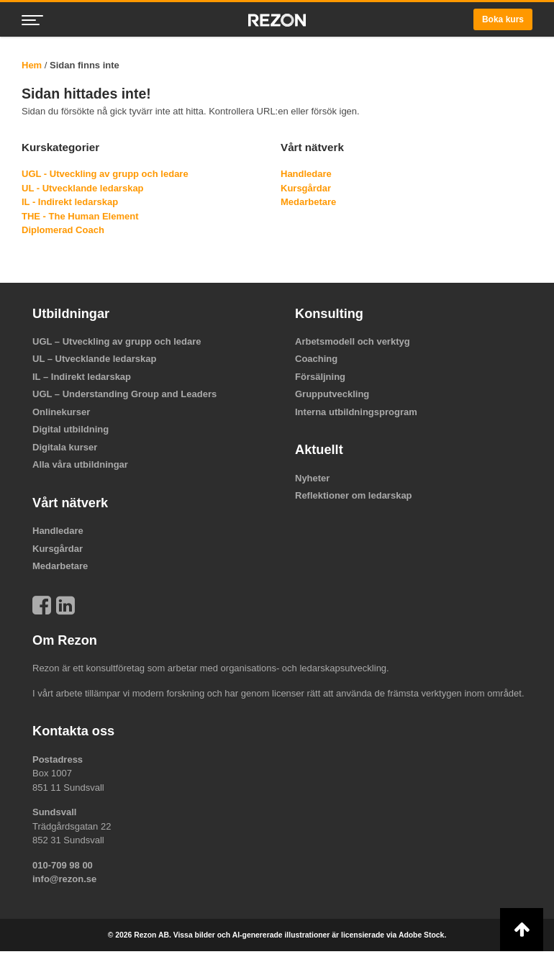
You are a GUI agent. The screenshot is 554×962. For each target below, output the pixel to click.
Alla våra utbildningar (80, 464)
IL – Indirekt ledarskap (81, 376)
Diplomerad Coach (63, 229)
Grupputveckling (332, 394)
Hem (32, 65)
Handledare (306, 173)
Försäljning (320, 376)
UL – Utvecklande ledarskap (94, 358)
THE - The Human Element (80, 216)
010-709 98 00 (62, 865)
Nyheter (312, 478)
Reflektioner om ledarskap (353, 495)
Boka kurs (503, 19)
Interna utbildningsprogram (356, 412)
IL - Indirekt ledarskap (70, 201)
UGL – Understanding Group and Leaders (124, 394)
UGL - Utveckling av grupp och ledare (105, 173)
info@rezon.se (64, 878)
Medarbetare (308, 201)
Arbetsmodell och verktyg (352, 341)
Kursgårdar (306, 188)
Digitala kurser (64, 447)
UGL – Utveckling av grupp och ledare (116, 341)
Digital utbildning (70, 429)
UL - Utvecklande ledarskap (83, 188)
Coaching (316, 358)
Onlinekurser (61, 412)
